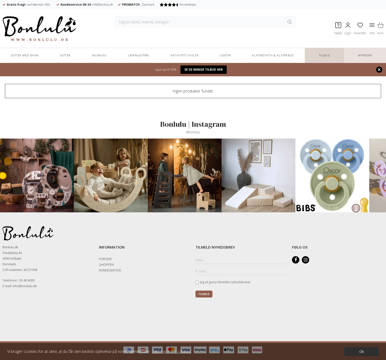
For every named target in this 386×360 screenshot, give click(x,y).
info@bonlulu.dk (102, 4)
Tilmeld (204, 294)
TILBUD (324, 55)
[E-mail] (241, 271)
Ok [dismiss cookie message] (361, 351)
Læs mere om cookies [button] (171, 351)
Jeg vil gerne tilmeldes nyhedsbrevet (225, 282)
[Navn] (241, 260)
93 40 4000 (26, 280)
